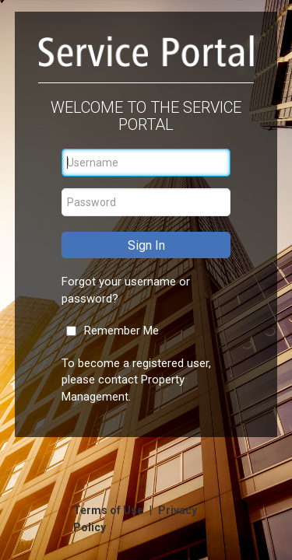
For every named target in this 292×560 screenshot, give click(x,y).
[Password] (146, 202)
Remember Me (121, 331)
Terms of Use (109, 510)
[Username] (146, 163)
